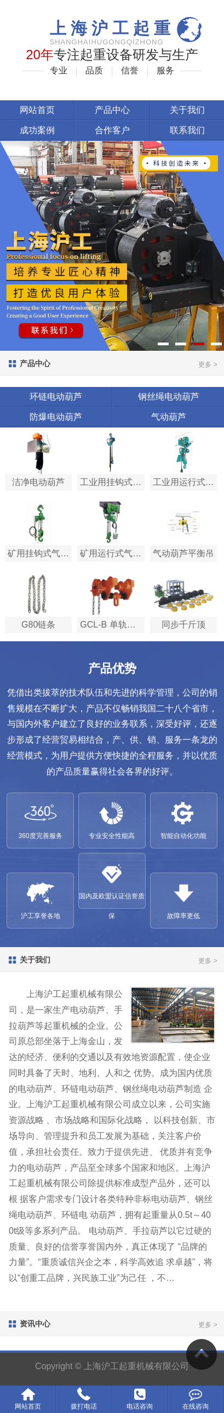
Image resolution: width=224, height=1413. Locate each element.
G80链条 (38, 624)
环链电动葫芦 (56, 396)
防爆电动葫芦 (56, 416)
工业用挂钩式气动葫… (112, 482)
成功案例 (37, 130)
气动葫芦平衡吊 (183, 553)
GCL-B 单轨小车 (112, 624)
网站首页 (37, 110)
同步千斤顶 (183, 624)
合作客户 (112, 130)
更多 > (207, 364)
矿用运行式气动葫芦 (112, 553)
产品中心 (112, 110)
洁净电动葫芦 (38, 482)
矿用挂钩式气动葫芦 (40, 553)
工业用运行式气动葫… (185, 482)
